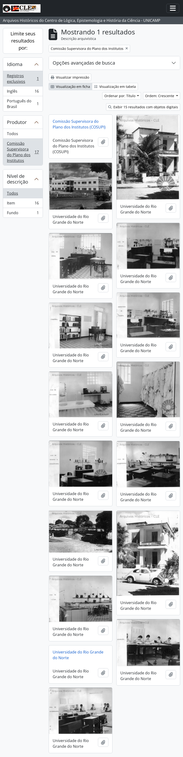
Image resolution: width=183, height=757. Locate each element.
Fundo (23, 214)
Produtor (17, 122)
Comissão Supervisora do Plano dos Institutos (23, 152)
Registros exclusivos (23, 78)
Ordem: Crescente (160, 96)
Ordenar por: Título (120, 96)
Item (23, 204)
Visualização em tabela (115, 86)
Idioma (14, 64)
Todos (12, 133)
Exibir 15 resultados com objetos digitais (143, 107)
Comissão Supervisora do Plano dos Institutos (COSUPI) (79, 124)
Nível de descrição (17, 179)
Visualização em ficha (70, 86)
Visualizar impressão (70, 77)
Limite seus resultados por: (23, 40)
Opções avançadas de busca (84, 63)
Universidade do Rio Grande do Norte (78, 654)
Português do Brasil (23, 103)
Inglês (23, 92)
